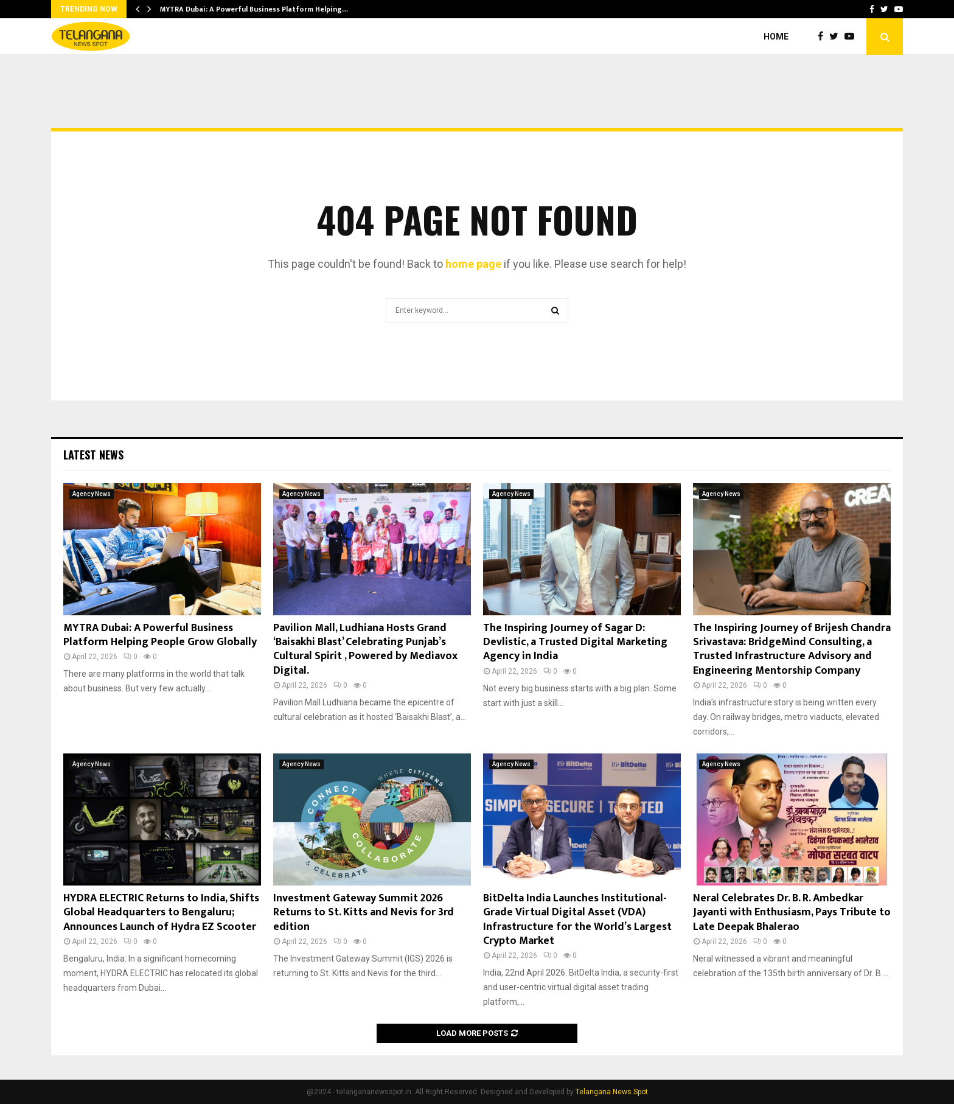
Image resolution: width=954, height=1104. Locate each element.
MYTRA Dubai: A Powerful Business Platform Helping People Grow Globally (160, 635)
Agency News (91, 494)
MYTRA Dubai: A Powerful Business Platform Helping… (254, 9)
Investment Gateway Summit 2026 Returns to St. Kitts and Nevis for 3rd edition (363, 912)
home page (473, 263)
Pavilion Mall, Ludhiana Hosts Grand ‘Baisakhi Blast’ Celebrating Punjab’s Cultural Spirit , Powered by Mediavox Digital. (365, 649)
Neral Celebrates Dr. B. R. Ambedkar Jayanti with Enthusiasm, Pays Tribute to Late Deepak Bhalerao (792, 912)
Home (776, 36)
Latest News (93, 455)
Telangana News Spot (612, 1092)
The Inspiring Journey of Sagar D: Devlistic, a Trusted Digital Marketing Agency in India (575, 642)
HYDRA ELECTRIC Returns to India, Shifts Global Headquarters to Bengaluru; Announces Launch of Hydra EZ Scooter (161, 912)
